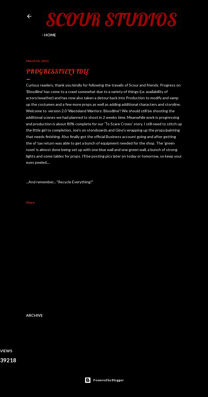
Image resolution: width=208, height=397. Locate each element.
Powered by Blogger (104, 380)
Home (50, 35)
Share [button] (30, 202)
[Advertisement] (104, 258)
